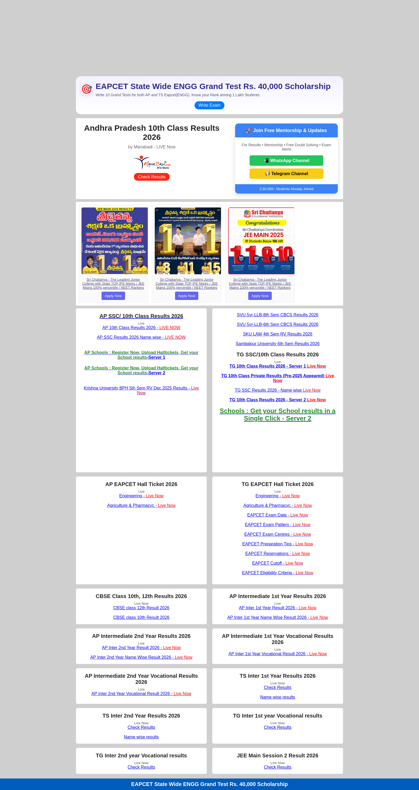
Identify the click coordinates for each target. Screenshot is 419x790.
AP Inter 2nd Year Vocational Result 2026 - (141, 693)
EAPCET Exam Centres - (277, 534)
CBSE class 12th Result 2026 (141, 608)
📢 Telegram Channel (286, 173)
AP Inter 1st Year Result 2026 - (277, 608)
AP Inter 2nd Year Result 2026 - (141, 647)
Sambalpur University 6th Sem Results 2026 (278, 343)
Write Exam (209, 105)
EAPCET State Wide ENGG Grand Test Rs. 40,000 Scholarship (209, 784)
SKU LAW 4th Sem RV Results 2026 (277, 334)
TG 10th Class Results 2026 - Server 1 (277, 366)
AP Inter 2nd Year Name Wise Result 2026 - (141, 657)
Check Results (151, 177)
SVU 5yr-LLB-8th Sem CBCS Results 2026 (277, 315)
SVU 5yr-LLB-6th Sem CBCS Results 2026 (277, 324)
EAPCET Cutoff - (277, 563)
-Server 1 (141, 355)
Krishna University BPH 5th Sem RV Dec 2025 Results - (141, 390)
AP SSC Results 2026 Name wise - (141, 337)
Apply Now (113, 296)
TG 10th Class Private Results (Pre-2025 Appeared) (277, 378)
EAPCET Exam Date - (277, 515)
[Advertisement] (209, 37)
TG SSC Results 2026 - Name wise (277, 390)
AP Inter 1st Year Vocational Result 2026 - (277, 654)
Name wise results (277, 697)
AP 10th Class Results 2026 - (141, 327)
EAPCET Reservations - (277, 553)
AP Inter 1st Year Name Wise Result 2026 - (277, 617)
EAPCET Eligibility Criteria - (277, 573)
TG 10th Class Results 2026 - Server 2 (277, 400)
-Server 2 (141, 370)
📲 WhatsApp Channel (286, 160)
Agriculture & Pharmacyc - (141, 505)
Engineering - (141, 496)
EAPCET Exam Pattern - (277, 524)
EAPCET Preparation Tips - (277, 544)
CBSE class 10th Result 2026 (141, 617)
